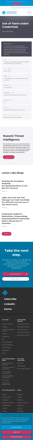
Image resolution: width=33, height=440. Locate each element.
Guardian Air (5, 336)
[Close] (31, 415)
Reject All (16, 432)
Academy (20, 394)
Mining (4, 411)
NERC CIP (20, 363)
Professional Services (23, 324)
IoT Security (5, 380)
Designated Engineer (23, 326)
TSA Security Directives (23, 368)
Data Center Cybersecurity (6, 383)
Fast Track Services (22, 329)
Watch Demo (15, 279)
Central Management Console (8, 330)
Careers (19, 397)
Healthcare (5, 400)
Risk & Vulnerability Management (7, 376)
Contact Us (20, 405)
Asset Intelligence (7, 342)
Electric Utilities (6, 397)
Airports (4, 394)
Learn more (8, 157)
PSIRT (4, 353)
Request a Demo (15, 274)
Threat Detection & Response (7, 363)
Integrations (5, 350)
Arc (3, 339)
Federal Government (8, 402)
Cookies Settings (16, 427)
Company (20, 400)
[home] (9, 13)
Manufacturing (6, 405)
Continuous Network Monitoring (8, 368)
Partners (19, 408)
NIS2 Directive (21, 366)
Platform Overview (7, 324)
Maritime (4, 408)
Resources (20, 411)
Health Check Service (23, 332)
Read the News (16, 3)
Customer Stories (22, 402)
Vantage (4, 326)
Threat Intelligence (7, 345)
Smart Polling (6, 347)
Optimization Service (23, 335)
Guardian (4, 334)
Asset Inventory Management (6, 372)
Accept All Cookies (16, 436)
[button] (29, 13)
